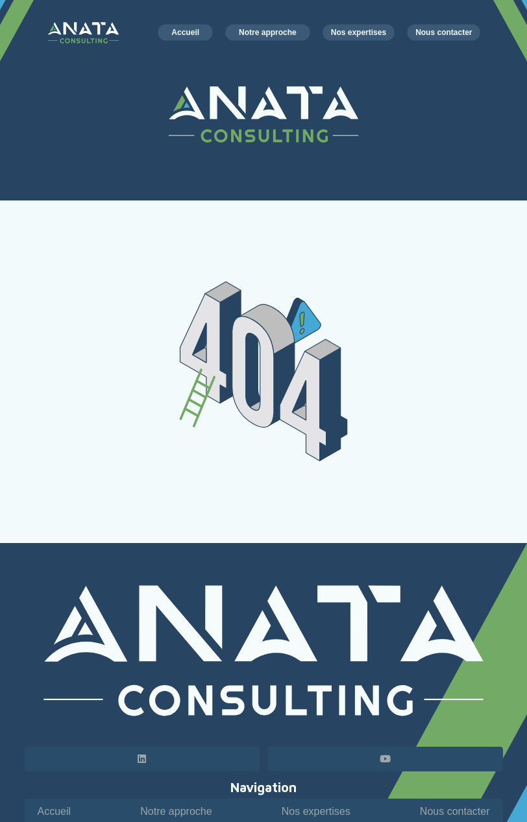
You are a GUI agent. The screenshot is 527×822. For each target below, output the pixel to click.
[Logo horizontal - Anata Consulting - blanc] (264, 651)
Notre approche (176, 811)
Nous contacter (455, 811)
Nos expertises (316, 811)
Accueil (54, 811)
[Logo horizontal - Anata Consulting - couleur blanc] (83, 32)
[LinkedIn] (142, 759)
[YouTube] (385, 759)
